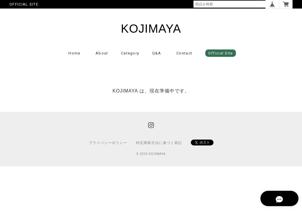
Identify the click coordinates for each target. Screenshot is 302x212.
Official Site (220, 54)
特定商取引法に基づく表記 (159, 144)
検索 (262, 4)
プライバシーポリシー (108, 144)
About (102, 54)
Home (74, 54)
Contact (184, 54)
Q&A (156, 54)
